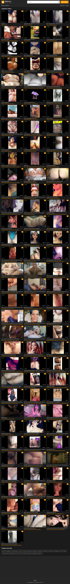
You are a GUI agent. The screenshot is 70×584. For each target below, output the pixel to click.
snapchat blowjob (31, 387)
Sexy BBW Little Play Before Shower (54, 102)
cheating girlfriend (61, 371)
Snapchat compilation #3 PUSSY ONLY (54, 71)
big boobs (53, 56)
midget (61, 482)
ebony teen (32, 166)
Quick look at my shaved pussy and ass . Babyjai (11, 386)
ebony (12, 40)
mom (29, 324)
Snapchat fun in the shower (52, 197)
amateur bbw (9, 214)
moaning (60, 308)
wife (17, 371)
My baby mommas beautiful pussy (8, 354)
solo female (30, 245)
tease (11, 103)
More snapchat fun (5, 149)
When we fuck (49, 118)
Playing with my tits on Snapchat (8, 275)
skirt (64, 277)
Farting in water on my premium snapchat (9, 480)
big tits (50, 56)
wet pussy (53, 72)
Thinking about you (51, 496)
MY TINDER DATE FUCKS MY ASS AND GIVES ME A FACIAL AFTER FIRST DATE (58, 528)
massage (50, 229)
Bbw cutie (26, 165)
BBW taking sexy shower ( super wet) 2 (9, 543)
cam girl (8, 482)
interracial (31, 88)
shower (7, 545)
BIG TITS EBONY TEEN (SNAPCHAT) (53, 86)
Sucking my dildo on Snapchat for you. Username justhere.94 (12, 323)
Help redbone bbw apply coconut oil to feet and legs (57, 228)
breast (58, 292)
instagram (62, 292)
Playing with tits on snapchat (30, 181)
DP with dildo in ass (51, 449)
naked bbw (58, 245)
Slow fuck (3, 528)
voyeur (12, 135)
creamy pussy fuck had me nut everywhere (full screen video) (35, 86)
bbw (2, 24)
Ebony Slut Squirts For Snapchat (53, 402)
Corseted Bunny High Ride (29, 417)
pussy (50, 72)
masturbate (12, 88)
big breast (55, 24)
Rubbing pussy (50, 354)
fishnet (19, 56)
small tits (8, 277)
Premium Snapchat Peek (6, 55)
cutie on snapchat (5, 102)
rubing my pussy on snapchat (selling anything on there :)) (12, 449)
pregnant (8, 551)
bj (56, 40)
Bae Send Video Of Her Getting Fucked (54, 181)
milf (26, 198)
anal (7, 419)
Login (67, 5)
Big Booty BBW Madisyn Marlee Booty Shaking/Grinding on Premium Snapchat (12, 402)
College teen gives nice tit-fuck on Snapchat (56, 339)
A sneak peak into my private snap (54, 260)
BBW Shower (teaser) (28, 307)
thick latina (62, 529)
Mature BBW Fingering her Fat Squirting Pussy (56, 307)
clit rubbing (55, 356)
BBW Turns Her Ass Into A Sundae (31, 512)
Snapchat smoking (50, 212)
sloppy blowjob (6, 324)
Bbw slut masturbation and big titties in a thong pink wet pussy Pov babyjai (35, 402)
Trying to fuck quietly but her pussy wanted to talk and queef (58, 149)
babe (15, 482)
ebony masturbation (55, 403)
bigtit (31, 56)
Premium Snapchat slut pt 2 (29, 39)
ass (52, 166)
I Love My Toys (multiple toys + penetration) (10, 339)
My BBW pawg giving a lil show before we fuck (33, 465)
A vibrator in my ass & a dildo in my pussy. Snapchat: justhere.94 (35, 449)
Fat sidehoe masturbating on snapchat (9, 512)
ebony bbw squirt (63, 403)
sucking (34, 277)
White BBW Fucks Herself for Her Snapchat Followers (12, 496)
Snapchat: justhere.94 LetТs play (8, 370)
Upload (64, 2)
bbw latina (56, 419)
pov (27, 103)
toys (4, 40)
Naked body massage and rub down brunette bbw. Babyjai (35, 339)
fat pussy (10, 198)
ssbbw (13, 119)
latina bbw (11, 529)
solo (10, 513)
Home (3, 5)
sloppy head (8, 40)
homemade (59, 88)
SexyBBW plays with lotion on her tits (31, 149)
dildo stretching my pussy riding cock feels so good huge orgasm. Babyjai (58, 433)
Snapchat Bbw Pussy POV (6, 244)
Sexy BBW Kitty (50, 244)
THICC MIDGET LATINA (51, 480)
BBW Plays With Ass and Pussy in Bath (32, 260)
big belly (11, 277)
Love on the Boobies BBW (52, 55)
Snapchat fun (27, 244)
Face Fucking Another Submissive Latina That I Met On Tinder (12, 260)
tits (52, 135)
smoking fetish (11, 56)
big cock (29, 277)
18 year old (5, 553)
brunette (7, 103)
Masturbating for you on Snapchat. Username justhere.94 (35, 496)
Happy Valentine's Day (6, 433)
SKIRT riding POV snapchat (52, 275)
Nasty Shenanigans (5, 39)
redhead (8, 292)
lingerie (16, 56)
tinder (16, 261)
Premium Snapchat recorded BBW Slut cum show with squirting (12, 291)
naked (37, 119)
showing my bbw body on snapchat (8, 86)
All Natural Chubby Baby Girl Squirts (54, 323)
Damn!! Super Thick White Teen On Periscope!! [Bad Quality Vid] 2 (58, 465)
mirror (53, 324)
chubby (50, 40)
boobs (57, 56)
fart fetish (12, 482)
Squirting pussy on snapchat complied (32, 134)
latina (10, 119)
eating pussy (51, 277)
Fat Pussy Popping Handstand (30, 118)
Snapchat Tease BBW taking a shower (32, 23)
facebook (55, 292)
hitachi (37, 419)
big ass (52, 103)
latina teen (58, 482)
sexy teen (19, 545)
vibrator (38, 450)
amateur (53, 88)
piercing (57, 72)
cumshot (41, 88)
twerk (30, 119)
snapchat (5, 24)
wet (33, 103)
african (45, 551)
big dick (27, 88)
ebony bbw (49, 482)
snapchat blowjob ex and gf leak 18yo (54, 39)
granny (29, 551)
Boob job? (3, 23)
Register (62, 5)
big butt (14, 403)
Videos (7, 5)
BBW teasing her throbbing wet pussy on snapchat (57, 417)
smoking (6, 56)
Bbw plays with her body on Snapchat (32, 228)
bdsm (58, 324)
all (61, 551)
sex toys (61, 513)
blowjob (5, 182)
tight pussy (59, 151)
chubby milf (38, 229)
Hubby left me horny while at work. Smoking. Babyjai (34, 291)
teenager (8, 450)
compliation (39, 135)
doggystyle (55, 151)
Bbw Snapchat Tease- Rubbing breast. (54, 23)
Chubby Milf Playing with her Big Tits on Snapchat (34, 370)
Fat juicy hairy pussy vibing (29, 528)
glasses (38, 513)
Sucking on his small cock (6, 228)
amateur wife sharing (16, 324)
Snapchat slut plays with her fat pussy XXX (10, 197)
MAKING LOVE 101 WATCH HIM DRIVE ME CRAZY (11, 118)
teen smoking (63, 214)
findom (43, 166)
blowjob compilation (61, 497)
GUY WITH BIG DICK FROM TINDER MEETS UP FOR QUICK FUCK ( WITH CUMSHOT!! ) (12, 212)
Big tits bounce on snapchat (7, 71)
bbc (4, 119)
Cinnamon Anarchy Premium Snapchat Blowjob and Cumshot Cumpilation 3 (35, 323)
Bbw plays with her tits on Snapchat (8, 165)
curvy (9, 135)
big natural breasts (63, 119)
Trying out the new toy (51, 512)
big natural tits (51, 119)
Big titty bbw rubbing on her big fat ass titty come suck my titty (58, 291)
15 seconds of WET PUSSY (29, 102)
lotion (31, 151)
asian (40, 551)
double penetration (58, 450)
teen (9, 72)
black (64, 551)
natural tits (60, 340)
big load (12, 419)
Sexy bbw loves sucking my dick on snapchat (33, 386)
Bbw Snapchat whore (28, 55)
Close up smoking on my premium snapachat (33, 354)
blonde (29, 214)
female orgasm (18, 450)
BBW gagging (4, 417)
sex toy (15, 497)
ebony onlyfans (38, 166)
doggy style (52, 182)
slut (2, 72)
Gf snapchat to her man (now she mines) (55, 370)
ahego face (57, 198)
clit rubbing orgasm (61, 356)
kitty (55, 245)
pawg (4, 103)
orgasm (16, 292)
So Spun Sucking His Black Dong (30, 275)
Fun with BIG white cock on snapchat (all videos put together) (35, 480)
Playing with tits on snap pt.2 (52, 134)
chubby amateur (61, 419)
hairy (13, 103)
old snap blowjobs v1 (5, 181)
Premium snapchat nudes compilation (32, 433)
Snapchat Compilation (51, 165)
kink (4, 88)
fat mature (52, 308)
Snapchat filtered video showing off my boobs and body (35, 197)
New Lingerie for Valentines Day (30, 71)
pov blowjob (38, 277)
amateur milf (39, 403)
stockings (34, 553)
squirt (31, 135)
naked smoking (45, 356)
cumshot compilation (36, 324)
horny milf (18, 387)
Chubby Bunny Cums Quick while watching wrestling (12, 134)
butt (25, 119)
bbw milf (14, 214)
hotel (60, 182)
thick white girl (36, 88)
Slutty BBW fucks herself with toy (8, 465)
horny (50, 198)
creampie (7, 119)
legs (53, 229)
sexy (27, 24)
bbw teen (65, 340)
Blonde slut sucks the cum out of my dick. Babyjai (34, 212)
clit (65, 356)
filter (38, 245)
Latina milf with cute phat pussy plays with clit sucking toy (12, 307)
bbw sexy (61, 103)
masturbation (51, 261)
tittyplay (34, 56)
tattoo (40, 553)
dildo (6, 371)
